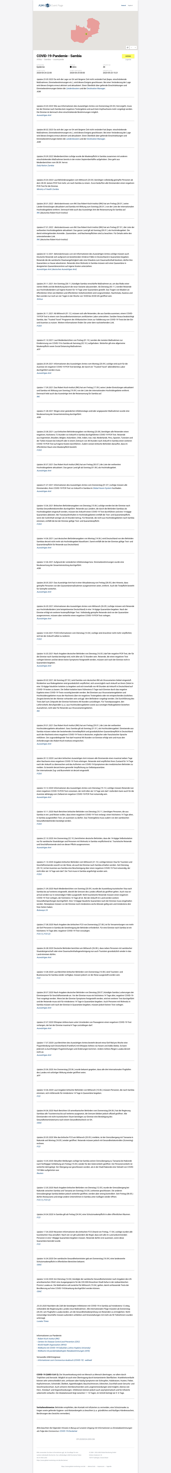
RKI (38, 213)
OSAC (39, 1123)
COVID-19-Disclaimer (68, 1431)
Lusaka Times (42, 1321)
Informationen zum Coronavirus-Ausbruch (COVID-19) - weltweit (65, 1360)
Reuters (40, 1173)
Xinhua (40, 299)
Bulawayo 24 (42, 910)
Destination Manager (96, 88)
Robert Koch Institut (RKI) (48, 1339)
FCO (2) (47, 934)
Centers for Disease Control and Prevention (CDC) (59, 1342)
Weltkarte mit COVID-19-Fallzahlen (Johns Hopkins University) (64, 1348)
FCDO (39, 326)
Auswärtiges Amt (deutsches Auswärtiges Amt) (57, 269)
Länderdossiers (73, 88)
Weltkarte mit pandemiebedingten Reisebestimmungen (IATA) (64, 1351)
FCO (38, 978)
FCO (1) (40, 934)
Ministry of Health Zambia (48, 189)
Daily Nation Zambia (45, 165)
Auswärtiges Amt (44, 115)
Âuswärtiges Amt (44, 619)
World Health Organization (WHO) (52, 1345)
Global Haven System (102, 488)
